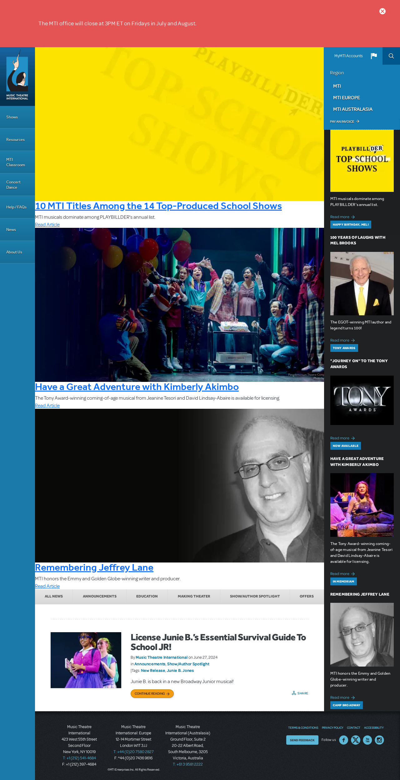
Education (147, 596)
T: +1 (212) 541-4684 (79, 758)
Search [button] (391, 56)
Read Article (47, 225)
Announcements (100, 596)
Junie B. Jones (180, 670)
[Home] (17, 76)
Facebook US (343, 740)
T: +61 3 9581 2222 (188, 764)
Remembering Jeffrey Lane (94, 567)
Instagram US (379, 740)
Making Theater (194, 596)
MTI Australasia (352, 109)
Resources (15, 139)
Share (303, 693)
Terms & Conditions (303, 727)
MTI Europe (346, 97)
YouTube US (367, 740)
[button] (373, 56)
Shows (12, 117)
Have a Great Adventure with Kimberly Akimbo (137, 386)
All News (54, 596)
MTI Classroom (15, 162)
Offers (307, 596)
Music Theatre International (162, 657)
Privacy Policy (332, 727)
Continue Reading (150, 693)
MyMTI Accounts (348, 55)
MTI (337, 86)
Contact (353, 727)
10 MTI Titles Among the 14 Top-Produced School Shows (158, 206)
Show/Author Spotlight (255, 596)
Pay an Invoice (342, 121)
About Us (14, 252)
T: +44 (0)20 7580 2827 (133, 751)
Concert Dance (13, 184)
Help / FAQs (16, 207)
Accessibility (373, 727)
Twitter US (355, 740)
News (11, 229)
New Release (153, 670)
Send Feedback (302, 740)
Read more (343, 216)
